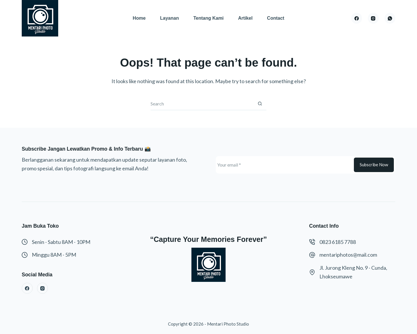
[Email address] (284, 165)
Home (139, 18)
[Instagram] (373, 18)
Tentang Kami (208, 18)
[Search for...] (202, 103)
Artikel (245, 18)
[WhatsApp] (390, 18)
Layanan (169, 18)
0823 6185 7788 (337, 242)
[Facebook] (356, 18)
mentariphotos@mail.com (348, 254)
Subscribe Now (374, 164)
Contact (275, 18)
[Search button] (259, 103)
